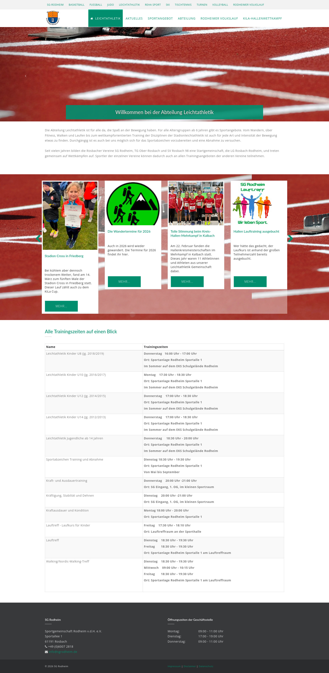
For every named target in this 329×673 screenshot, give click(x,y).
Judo (110, 5)
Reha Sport (153, 5)
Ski (168, 5)
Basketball (76, 5)
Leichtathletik (129, 5)
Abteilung (186, 19)
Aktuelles (133, 19)
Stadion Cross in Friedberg (64, 256)
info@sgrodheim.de (63, 652)
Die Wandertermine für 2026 (129, 231)
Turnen (202, 5)
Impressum (174, 666)
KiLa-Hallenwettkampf (262, 19)
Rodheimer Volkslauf (248, 5)
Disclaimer (190, 666)
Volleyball (220, 5)
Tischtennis (183, 5)
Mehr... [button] (61, 306)
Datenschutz (206, 666)
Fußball (96, 5)
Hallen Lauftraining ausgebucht (256, 231)
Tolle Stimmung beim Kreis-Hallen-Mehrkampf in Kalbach (193, 233)
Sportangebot (159, 19)
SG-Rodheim (55, 5)
